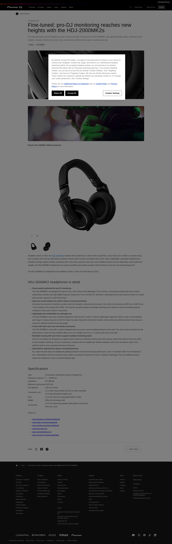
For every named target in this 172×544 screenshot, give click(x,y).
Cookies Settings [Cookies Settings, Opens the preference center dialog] (112, 93)
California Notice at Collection (76, 84)
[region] (86, 77)
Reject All (58, 93)
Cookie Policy (101, 84)
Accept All (72, 93)
